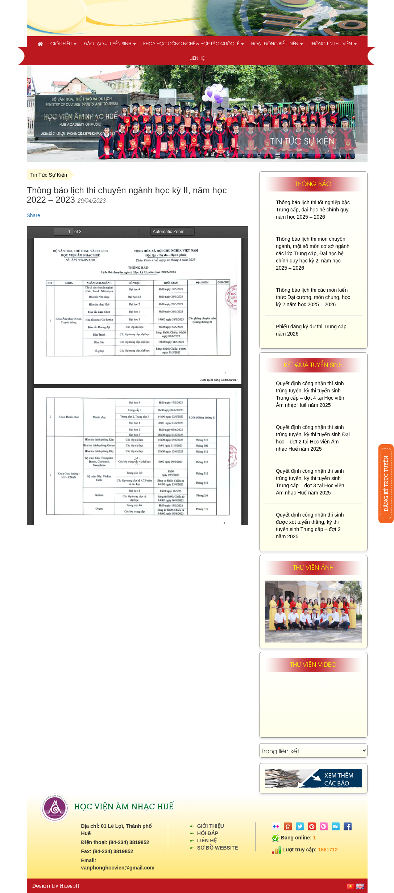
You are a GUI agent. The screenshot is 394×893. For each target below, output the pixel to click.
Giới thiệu (63, 43)
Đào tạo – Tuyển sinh (110, 43)
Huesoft (69, 886)
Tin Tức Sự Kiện (48, 175)
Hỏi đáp (207, 833)
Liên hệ (197, 58)
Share (33, 215)
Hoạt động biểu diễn (277, 43)
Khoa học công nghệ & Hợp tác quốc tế (193, 43)
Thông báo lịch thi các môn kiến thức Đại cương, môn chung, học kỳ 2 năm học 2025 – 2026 (313, 297)
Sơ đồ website (217, 848)
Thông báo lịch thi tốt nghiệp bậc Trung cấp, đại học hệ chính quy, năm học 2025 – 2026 (313, 209)
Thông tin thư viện (333, 43)
